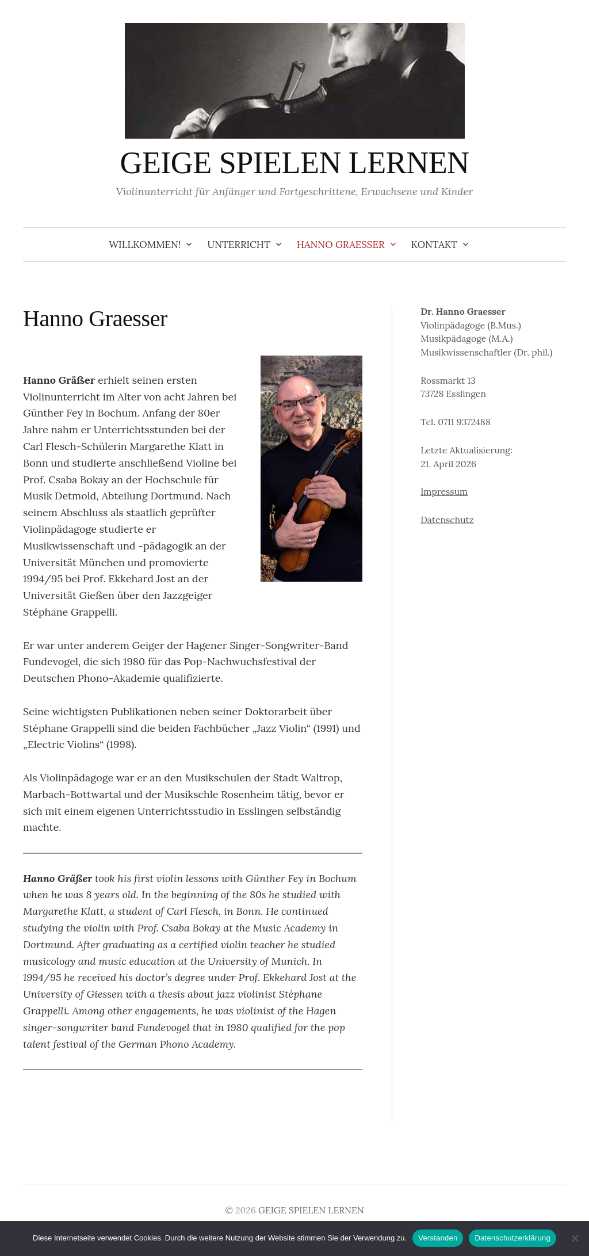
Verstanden (437, 1238)
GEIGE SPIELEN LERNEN (294, 163)
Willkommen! (145, 244)
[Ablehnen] (574, 1238)
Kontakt (434, 244)
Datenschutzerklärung (512, 1238)
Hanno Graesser (341, 244)
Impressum (444, 491)
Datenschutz (447, 519)
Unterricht (238, 244)
